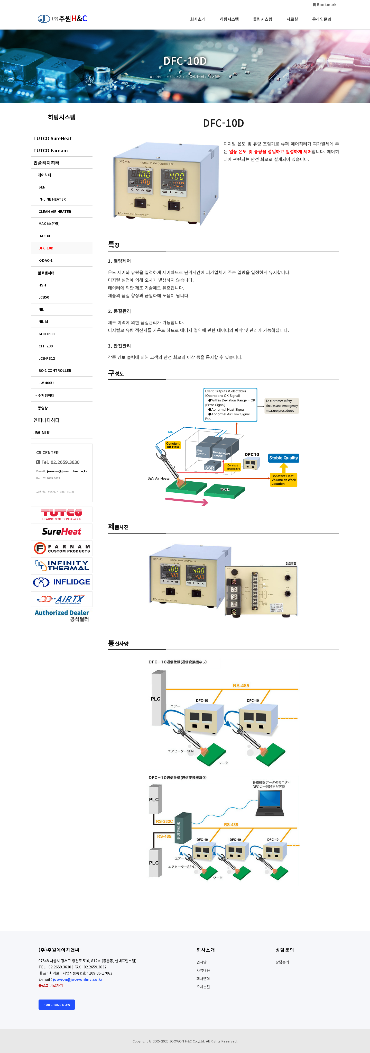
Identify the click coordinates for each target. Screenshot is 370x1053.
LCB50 (44, 297)
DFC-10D (46, 247)
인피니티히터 (46, 420)
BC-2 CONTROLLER (55, 370)
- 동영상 (41, 407)
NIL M (43, 321)
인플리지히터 (46, 162)
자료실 (292, 22)
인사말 (202, 962)
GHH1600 (46, 333)
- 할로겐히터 (44, 272)
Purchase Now (56, 1004)
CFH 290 (46, 345)
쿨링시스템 (262, 22)
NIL (41, 309)
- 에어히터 (43, 174)
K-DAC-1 (46, 260)
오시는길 (203, 986)
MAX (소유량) (49, 223)
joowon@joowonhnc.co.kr (67, 471)
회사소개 (198, 22)
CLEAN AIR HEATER (55, 211)
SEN (42, 187)
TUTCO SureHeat (52, 138)
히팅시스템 (229, 22)
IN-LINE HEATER (52, 199)
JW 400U (46, 382)
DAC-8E (45, 235)
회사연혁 (203, 978)
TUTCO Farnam (50, 150)
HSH (42, 284)
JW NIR (41, 432)
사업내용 (203, 970)
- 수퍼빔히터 (44, 395)
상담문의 (282, 962)
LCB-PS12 (47, 358)
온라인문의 (321, 22)
